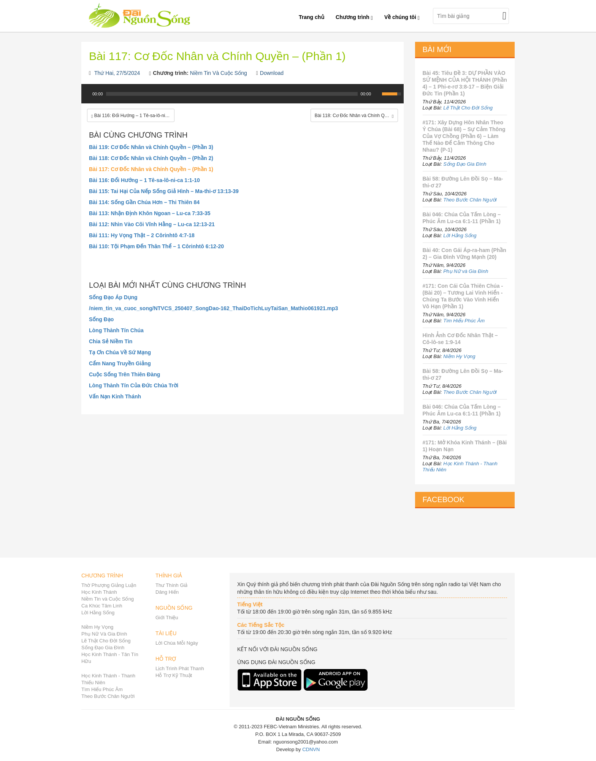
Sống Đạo (101, 319)
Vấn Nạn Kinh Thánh (115, 396)
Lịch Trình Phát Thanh (179, 668)
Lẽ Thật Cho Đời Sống (468, 108)
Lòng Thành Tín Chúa (116, 330)
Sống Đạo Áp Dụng (113, 297)
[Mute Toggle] (377, 94)
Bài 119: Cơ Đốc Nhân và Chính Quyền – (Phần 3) (151, 147)
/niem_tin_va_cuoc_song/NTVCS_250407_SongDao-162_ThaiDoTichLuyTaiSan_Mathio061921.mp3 (213, 308)
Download (272, 73)
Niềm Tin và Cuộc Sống (107, 599)
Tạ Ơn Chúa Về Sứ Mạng (120, 352)
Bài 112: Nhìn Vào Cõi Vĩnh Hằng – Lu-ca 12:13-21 (152, 224)
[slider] (232, 94)
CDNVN (311, 749)
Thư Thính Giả (171, 585)
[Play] (86, 94)
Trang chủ (311, 17)
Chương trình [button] (354, 17)
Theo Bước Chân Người (469, 200)
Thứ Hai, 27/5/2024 (117, 73)
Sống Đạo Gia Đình (464, 164)
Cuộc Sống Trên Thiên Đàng (124, 374)
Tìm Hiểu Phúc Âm (464, 320)
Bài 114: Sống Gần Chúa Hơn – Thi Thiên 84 (144, 202)
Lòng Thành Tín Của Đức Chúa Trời (133, 385)
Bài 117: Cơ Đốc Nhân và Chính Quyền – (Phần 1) (151, 169)
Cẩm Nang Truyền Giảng (120, 363)
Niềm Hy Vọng (459, 356)
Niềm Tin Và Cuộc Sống (218, 73)
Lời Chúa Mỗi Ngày (176, 643)
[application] (242, 97)
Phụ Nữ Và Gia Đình (104, 634)
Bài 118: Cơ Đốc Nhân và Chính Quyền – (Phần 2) (151, 158)
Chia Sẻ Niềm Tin (110, 341)
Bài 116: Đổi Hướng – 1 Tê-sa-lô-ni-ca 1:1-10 (144, 180)
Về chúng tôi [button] (402, 17)
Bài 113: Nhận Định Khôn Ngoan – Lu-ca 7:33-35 (150, 213)
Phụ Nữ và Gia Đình (465, 271)
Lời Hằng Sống (459, 235)
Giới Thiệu (166, 617)
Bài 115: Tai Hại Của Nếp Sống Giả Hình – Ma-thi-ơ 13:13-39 (164, 191)
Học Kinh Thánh (99, 592)
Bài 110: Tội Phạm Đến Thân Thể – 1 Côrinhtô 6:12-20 (156, 246)
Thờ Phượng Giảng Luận (108, 585)
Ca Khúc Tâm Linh (101, 606)
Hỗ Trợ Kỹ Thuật (173, 675)
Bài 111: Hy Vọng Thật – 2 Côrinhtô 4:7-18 (142, 235)
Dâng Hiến (167, 592)
